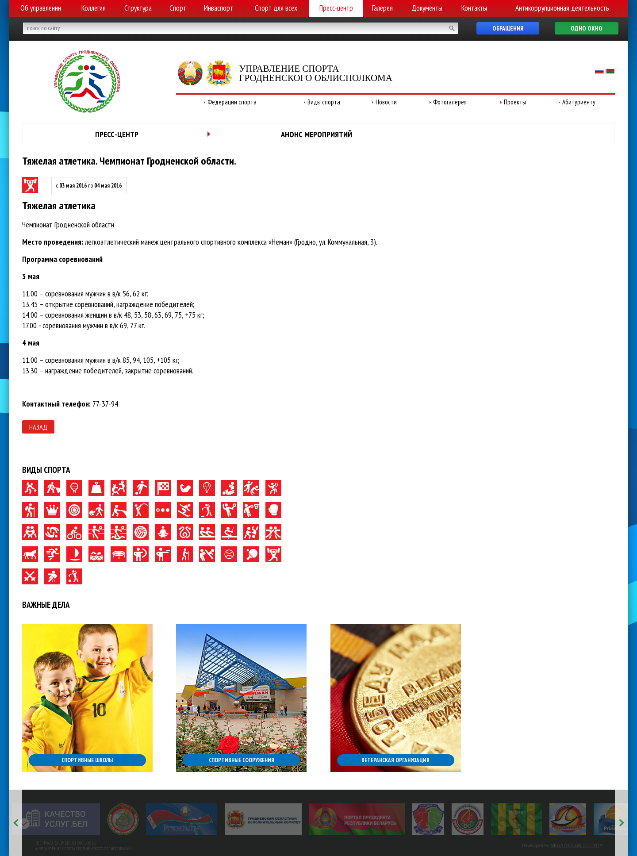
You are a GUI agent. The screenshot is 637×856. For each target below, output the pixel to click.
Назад (38, 426)
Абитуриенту (578, 102)
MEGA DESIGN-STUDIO (574, 845)
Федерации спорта (232, 102)
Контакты (474, 8)
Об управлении (40, 8)
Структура (138, 8)
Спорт (177, 8)
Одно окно (586, 28)
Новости (386, 102)
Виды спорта (323, 102)
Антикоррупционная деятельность (562, 8)
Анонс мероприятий (316, 134)
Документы (426, 8)
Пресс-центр (336, 8)
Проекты (515, 102)
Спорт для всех (276, 8)
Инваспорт (218, 8)
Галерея (382, 8)
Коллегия (93, 8)
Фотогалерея (450, 102)
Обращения (507, 28)
